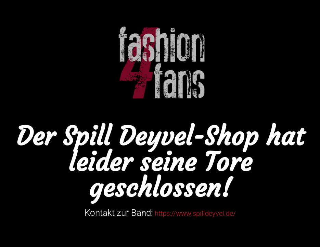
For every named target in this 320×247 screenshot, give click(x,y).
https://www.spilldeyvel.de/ (195, 213)
